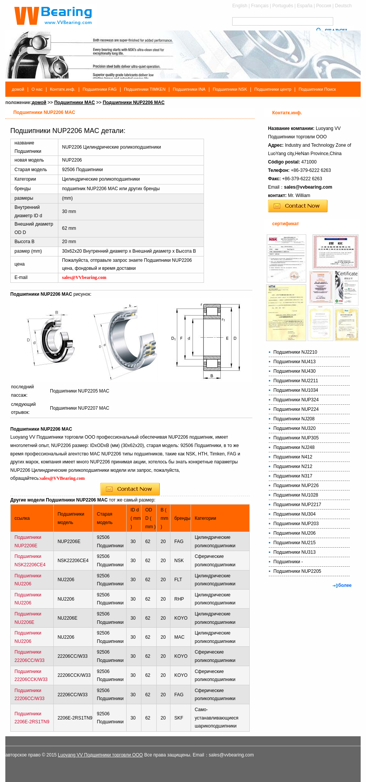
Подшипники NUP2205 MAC (79, 391)
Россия (323, 5)
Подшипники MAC (74, 102)
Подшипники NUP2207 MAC (79, 408)
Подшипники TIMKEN (144, 89)
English (239, 5)
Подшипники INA (189, 89)
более (345, 585)
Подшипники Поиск (317, 89)
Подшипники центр (272, 89)
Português (282, 5)
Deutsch (343, 5)
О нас (37, 89)
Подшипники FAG (100, 89)
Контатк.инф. (62, 89)
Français (260, 5)
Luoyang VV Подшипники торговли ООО (100, 755)
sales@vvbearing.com (308, 187)
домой (18, 89)
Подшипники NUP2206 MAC (134, 102)
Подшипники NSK (230, 89)
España (305, 5)
